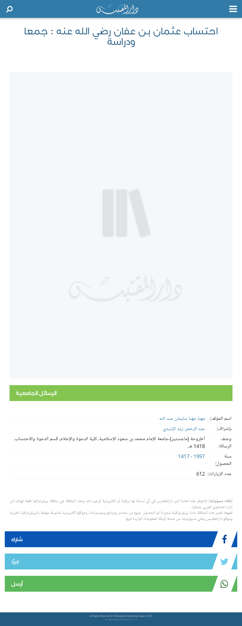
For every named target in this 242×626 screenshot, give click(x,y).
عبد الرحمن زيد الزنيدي (184, 428)
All (91, 616)
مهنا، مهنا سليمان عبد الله (182, 418)
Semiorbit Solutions (118, 619)
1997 (199, 456)
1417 (183, 456)
